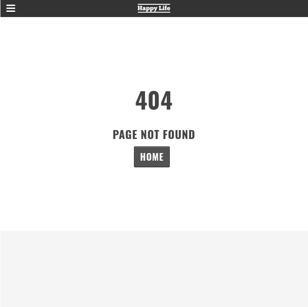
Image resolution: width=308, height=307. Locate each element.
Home (151, 156)
